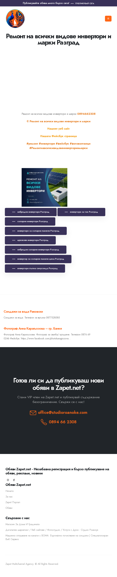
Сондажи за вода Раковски (23, 311)
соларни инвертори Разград (32, 221)
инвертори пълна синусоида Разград (37, 268)
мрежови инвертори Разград (32, 240)
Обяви (8, 508)
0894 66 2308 (62, 422)
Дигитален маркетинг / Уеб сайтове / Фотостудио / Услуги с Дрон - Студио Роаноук (51, 530)
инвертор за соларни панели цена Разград (40, 258)
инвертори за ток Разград (83, 211)
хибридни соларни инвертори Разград (38, 249)
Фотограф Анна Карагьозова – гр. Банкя (33, 328)
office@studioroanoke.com (62, 412)
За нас (9, 496)
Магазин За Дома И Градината (22, 524)
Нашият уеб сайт (58, 129)
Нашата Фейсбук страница (58, 136)
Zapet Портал (12, 502)
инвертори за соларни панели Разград (38, 230)
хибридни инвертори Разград (33, 211)
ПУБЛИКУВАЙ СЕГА (84, 3)
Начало (9, 491)
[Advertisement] (58, 75)
